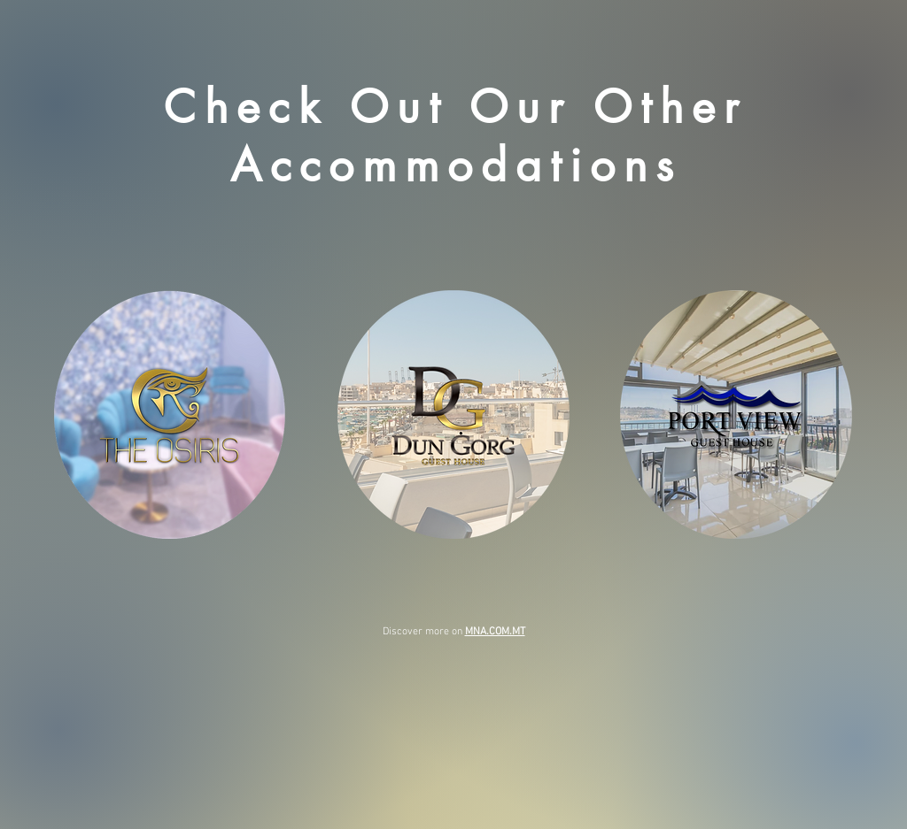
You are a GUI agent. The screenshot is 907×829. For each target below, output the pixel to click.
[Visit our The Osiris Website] (169, 414)
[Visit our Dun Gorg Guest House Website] (453, 414)
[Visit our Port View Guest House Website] (735, 414)
